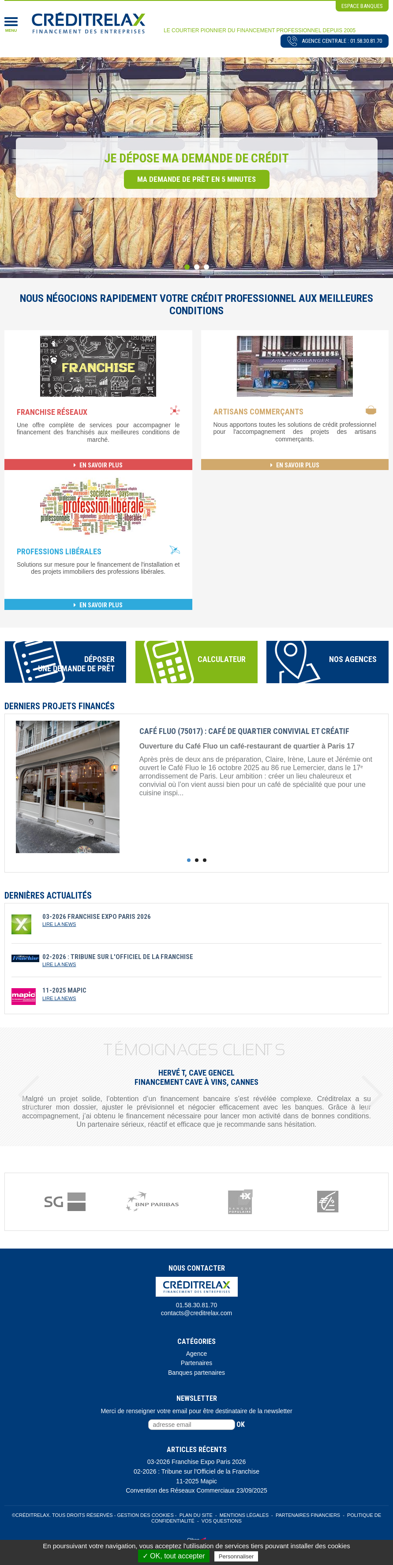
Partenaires (197, 1362)
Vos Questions (222, 1521)
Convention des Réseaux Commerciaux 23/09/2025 (196, 1490)
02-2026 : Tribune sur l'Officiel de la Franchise (196, 1471)
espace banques (362, 6)
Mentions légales (244, 1515)
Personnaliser (236, 1556)
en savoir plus (98, 465)
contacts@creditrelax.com (196, 1313)
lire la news (59, 924)
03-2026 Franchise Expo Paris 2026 (196, 1461)
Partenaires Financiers (308, 1515)
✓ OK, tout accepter (173, 1556)
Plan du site (196, 1515)
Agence (196, 1353)
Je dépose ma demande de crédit (196, 158)
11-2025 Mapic (196, 1481)
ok (240, 1424)
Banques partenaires (196, 1372)
